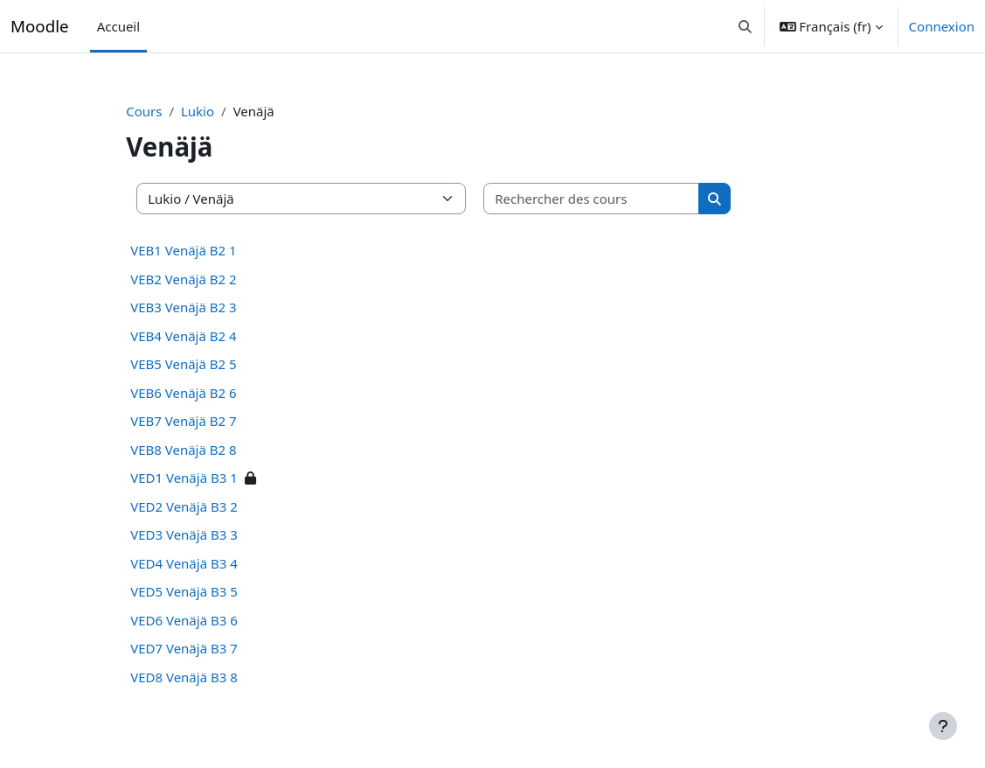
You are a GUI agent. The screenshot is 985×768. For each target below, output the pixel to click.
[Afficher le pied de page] (943, 726)
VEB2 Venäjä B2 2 (209, 279)
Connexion (942, 26)
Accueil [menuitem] (118, 26)
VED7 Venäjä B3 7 (210, 648)
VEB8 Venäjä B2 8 (209, 449)
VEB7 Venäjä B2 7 (209, 420)
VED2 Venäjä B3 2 (210, 506)
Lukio (223, 111)
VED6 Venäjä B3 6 (210, 620)
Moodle (39, 26)
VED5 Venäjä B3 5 (210, 591)
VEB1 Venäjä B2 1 (209, 250)
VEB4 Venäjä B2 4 (209, 336)
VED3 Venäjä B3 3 (210, 534)
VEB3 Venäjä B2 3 (209, 307)
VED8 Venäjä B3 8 (210, 677)
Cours (170, 111)
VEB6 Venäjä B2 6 (209, 392)
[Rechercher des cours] (618, 199)
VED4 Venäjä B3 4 (210, 563)
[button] (745, 26)
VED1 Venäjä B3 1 (210, 477)
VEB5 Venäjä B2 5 (209, 364)
